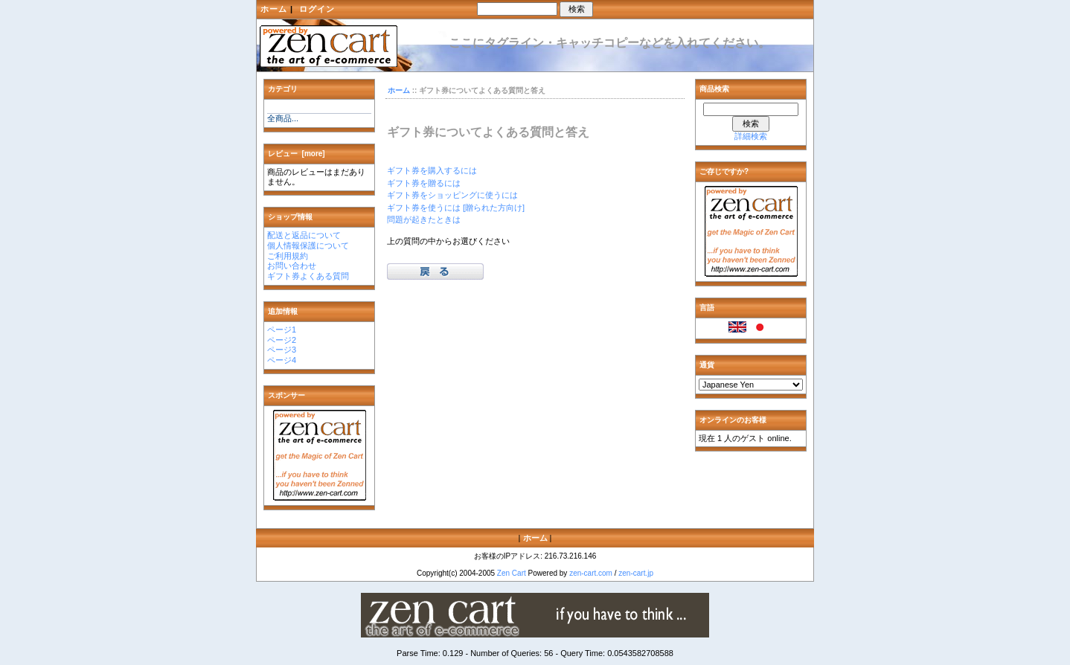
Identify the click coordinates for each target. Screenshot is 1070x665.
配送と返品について (304, 235)
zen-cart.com (590, 573)
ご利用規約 (287, 255)
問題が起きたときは (424, 219)
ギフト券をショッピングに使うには (452, 194)
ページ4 (281, 360)
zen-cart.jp (635, 573)
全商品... (282, 118)
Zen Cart (511, 573)
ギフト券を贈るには (424, 183)
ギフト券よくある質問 (308, 276)
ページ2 (281, 339)
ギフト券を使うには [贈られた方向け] (456, 207)
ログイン (317, 8)
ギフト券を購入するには (432, 170)
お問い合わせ (291, 265)
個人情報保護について (308, 245)
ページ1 (281, 329)
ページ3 (281, 349)
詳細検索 (750, 136)
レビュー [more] (296, 154)
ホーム (273, 8)
